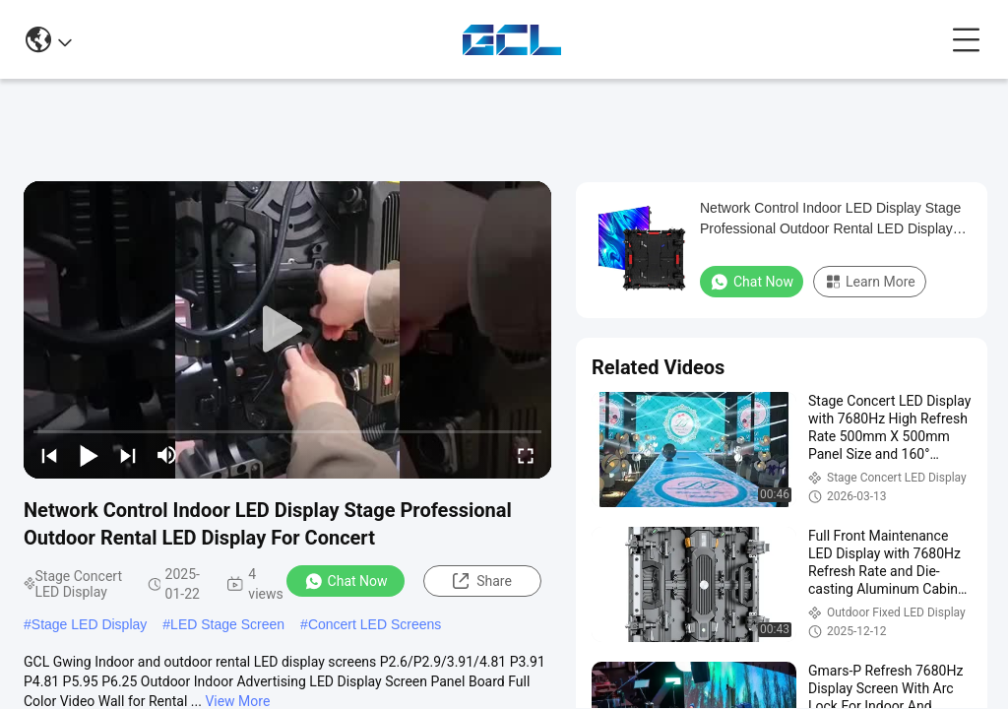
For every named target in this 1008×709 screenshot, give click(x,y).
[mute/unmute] (167, 455)
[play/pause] (88, 455)
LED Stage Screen (227, 624)
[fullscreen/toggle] (525, 455)
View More (237, 701)
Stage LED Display (90, 624)
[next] (128, 455)
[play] (287, 329)
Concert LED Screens (374, 624)
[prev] (49, 455)
